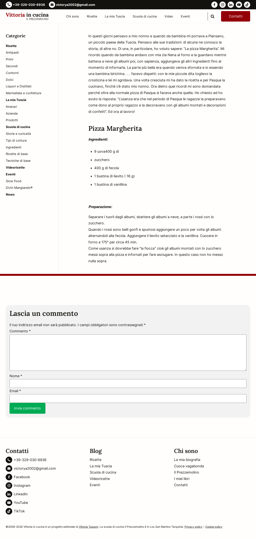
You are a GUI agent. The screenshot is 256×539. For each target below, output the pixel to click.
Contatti (235, 16)
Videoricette (100, 479)
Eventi (185, 16)
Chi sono (72, 16)
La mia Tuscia (115, 16)
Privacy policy (193, 526)
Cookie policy (213, 526)
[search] (212, 16)
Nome (16, 376)
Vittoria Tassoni (88, 526)
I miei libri (181, 479)
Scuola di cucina (145, 16)
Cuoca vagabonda (189, 466)
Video (169, 16)
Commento (20, 331)
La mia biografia (187, 460)
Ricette (92, 16)
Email (15, 391)
